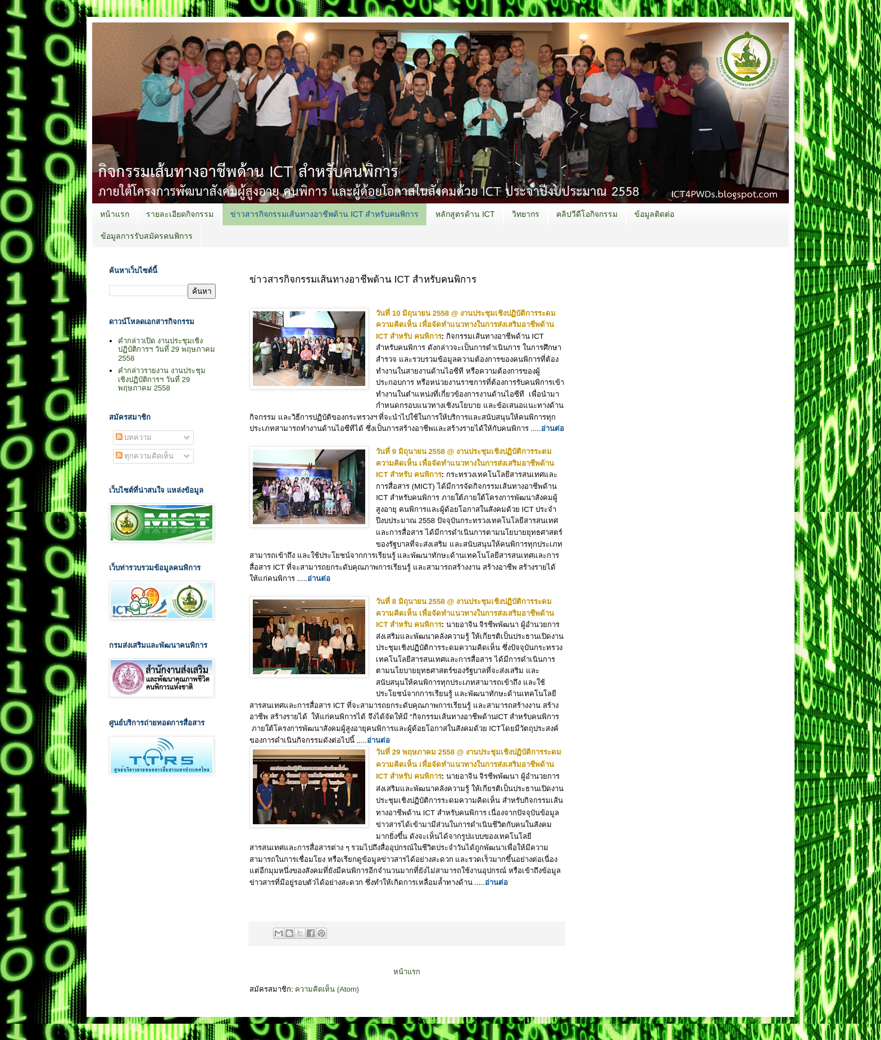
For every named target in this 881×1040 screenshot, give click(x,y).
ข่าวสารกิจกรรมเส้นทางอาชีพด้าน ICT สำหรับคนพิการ (324, 214)
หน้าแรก (114, 214)
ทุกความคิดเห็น (145, 456)
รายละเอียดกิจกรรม (180, 214)
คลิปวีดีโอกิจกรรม (586, 214)
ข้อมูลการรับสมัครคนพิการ (147, 235)
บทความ (134, 437)
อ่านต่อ (552, 428)
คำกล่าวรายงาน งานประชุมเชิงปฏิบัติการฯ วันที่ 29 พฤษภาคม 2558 (162, 379)
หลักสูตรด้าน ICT (464, 214)
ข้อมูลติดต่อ (654, 214)
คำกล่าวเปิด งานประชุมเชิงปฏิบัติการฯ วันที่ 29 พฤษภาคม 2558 (166, 349)
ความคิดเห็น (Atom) (327, 989)
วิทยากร (525, 214)
